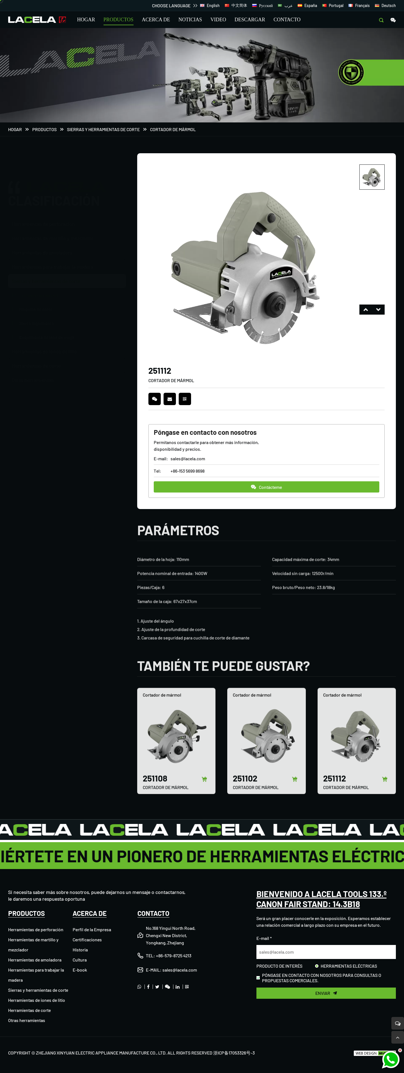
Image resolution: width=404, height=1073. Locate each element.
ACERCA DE (156, 19)
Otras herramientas (33, 378)
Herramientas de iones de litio (44, 350)
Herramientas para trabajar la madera (52, 265)
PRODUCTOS (119, 19)
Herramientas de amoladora (42, 251)
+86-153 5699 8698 (188, 471)
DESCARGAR (250, 19)
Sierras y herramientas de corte (103, 129)
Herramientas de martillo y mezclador (52, 237)
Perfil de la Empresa (92, 929)
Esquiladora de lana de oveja (46, 335)
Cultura (80, 959)
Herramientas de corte (36, 364)
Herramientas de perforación (43, 197)
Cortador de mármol (173, 129)
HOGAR (86, 19)
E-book (80, 969)
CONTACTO (287, 19)
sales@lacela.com (188, 458)
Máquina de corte (35, 307)
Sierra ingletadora (36, 321)
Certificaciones (87, 939)
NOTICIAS (190, 19)
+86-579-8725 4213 (173, 955)
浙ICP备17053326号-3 (234, 1052)
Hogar (15, 129)
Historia (80, 949)
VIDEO (218, 19)
